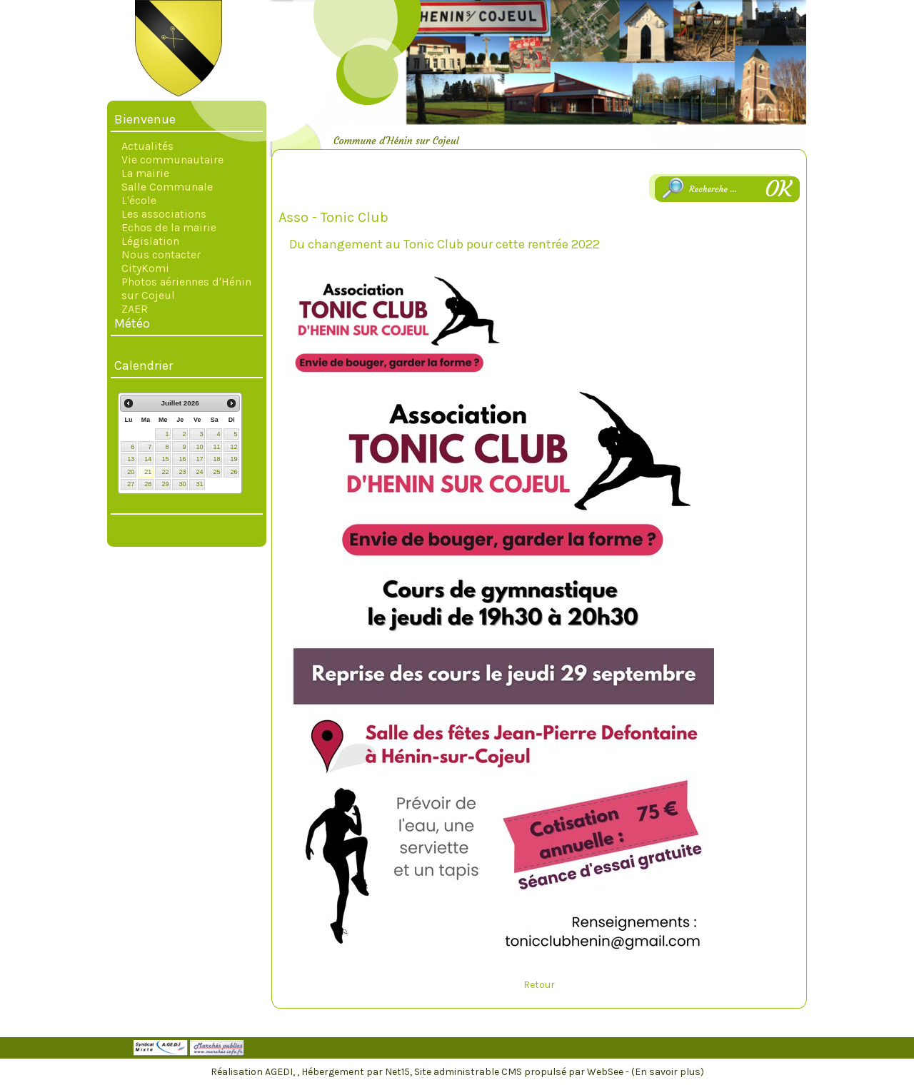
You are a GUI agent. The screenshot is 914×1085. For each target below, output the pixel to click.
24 (199, 471)
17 (199, 459)
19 (233, 459)
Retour (539, 985)
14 (147, 459)
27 (130, 484)
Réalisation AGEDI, (254, 1072)
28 (147, 484)
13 (130, 459)
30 (182, 484)
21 (147, 471)
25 (216, 471)
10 (199, 446)
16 (182, 459)
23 (182, 471)
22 (165, 471)
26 (233, 471)
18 (216, 459)
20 (130, 471)
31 (199, 484)
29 (165, 484)
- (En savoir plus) (665, 1072)
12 (233, 446)
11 (216, 446)
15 (165, 459)
